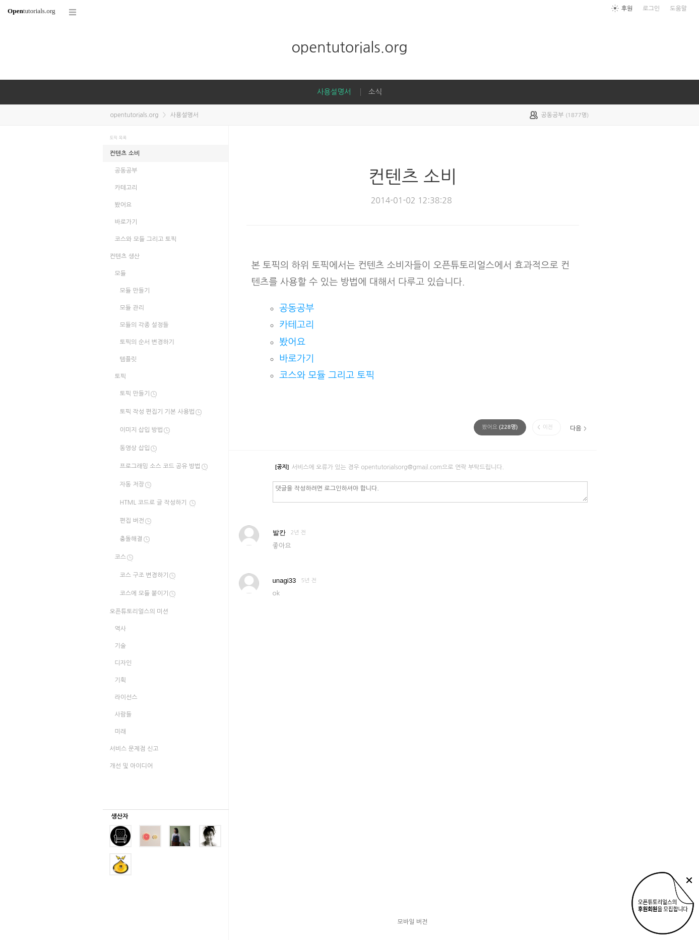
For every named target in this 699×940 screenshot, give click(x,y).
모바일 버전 (413, 922)
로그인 (651, 9)
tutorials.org (31, 11)
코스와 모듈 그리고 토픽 (326, 375)
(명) (500, 427)
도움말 (678, 9)
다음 (576, 428)
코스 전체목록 (73, 12)
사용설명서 (334, 91)
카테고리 (296, 324)
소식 (375, 91)
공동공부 (296, 308)
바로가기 (296, 358)
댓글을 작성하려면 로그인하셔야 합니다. (430, 491)
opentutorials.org (349, 47)
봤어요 (292, 342)
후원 (627, 9)
